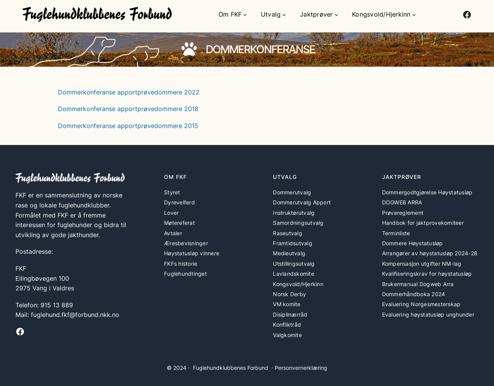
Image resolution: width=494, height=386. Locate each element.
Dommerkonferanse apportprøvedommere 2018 (128, 109)
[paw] (189, 49)
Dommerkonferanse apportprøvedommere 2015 (128, 126)
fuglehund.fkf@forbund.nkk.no (75, 315)
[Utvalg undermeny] (284, 15)
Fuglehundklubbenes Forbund (230, 367)
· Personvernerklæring (299, 367)
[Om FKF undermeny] (245, 15)
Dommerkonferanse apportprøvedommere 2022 (129, 92)
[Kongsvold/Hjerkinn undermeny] (414, 15)
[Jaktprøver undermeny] (336, 15)
